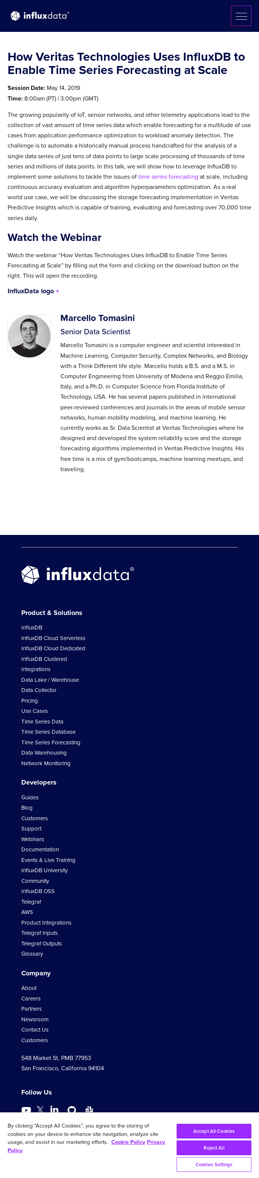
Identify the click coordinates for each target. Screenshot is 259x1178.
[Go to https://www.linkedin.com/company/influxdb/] (54, 1110)
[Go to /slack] (89, 1110)
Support (31, 828)
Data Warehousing (44, 753)
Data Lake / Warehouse (50, 680)
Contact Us (35, 1029)
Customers (34, 818)
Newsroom (35, 1019)
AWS (27, 912)
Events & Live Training (48, 860)
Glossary (32, 954)
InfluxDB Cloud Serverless (53, 638)
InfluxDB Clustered (44, 659)
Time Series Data (42, 721)
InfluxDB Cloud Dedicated (53, 648)
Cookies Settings (214, 1164)
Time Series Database (48, 732)
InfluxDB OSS (38, 891)
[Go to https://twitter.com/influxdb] (40, 1111)
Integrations (36, 669)
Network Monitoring (46, 763)
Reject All (214, 1147)
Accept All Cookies (214, 1131)
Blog (27, 808)
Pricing (29, 701)
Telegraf (31, 902)
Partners (31, 1009)
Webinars (32, 839)
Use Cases (34, 711)
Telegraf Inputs (39, 933)
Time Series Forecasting (51, 742)
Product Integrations (46, 922)
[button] (241, 16)
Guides (30, 797)
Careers (31, 998)
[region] (129, 1145)
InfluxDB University (44, 870)
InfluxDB (31, 627)
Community (35, 881)
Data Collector (39, 690)
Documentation (40, 849)
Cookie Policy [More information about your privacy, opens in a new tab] (128, 1142)
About (28, 988)
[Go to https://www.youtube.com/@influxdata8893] (27, 1110)
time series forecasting (168, 176)
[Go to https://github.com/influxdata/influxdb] (72, 1110)
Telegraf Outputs (41, 943)
